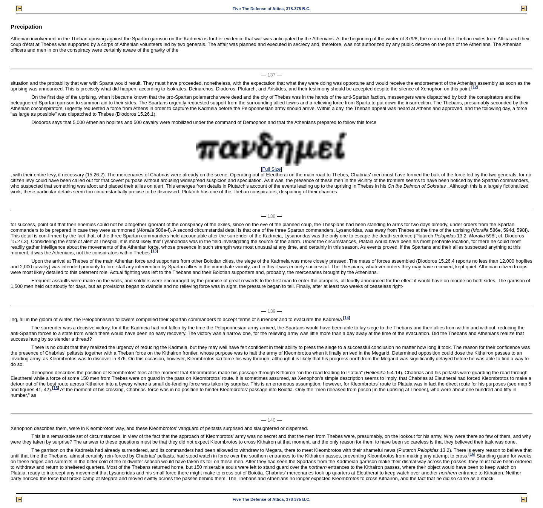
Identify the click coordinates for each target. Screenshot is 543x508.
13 (154, 251)
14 (346, 318)
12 (474, 87)
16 (472, 454)
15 (56, 388)
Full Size (271, 169)
